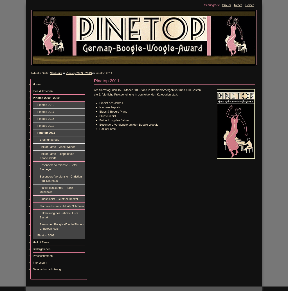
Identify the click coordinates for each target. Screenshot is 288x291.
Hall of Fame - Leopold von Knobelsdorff (57, 156)
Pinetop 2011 (46, 132)
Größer (226, 5)
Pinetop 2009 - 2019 (79, 73)
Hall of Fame (41, 242)
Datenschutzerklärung (47, 269)
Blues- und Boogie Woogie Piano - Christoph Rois (61, 226)
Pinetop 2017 (45, 111)
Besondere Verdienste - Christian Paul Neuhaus (61, 178)
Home (36, 84)
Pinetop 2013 (45, 125)
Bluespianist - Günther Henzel (59, 199)
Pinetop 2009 (45, 235)
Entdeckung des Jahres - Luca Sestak (59, 215)
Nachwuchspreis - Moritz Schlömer (62, 206)
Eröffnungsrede (49, 139)
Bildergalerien (41, 249)
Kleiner (249, 5)
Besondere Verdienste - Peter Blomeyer (58, 167)
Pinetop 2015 (45, 118)
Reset (238, 5)
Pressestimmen (43, 256)
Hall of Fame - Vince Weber (57, 147)
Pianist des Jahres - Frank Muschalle (56, 190)
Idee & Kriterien (43, 91)
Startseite (56, 73)
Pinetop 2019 (45, 105)
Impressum (40, 262)
